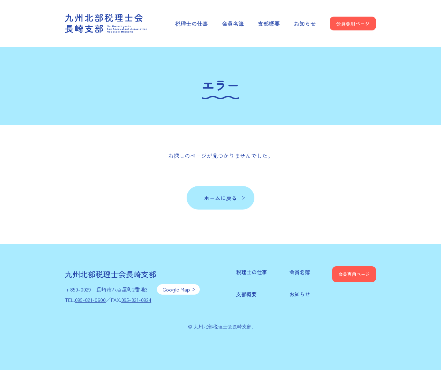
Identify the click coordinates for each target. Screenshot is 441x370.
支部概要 (269, 23)
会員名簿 (233, 23)
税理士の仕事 (191, 23)
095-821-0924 (136, 299)
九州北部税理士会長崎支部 (106, 23)
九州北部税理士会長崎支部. (223, 326)
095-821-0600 (90, 299)
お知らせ (305, 23)
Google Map (176, 289)
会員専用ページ (353, 23)
